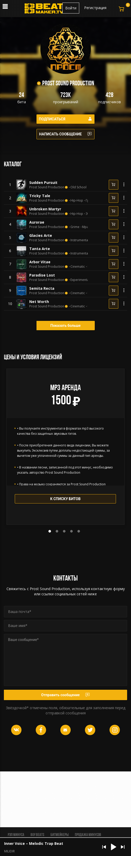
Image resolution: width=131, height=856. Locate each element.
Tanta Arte (39, 248)
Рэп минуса (16, 835)
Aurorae (36, 222)
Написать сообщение (65, 134)
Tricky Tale (39, 195)
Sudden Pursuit (43, 182)
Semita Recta (41, 288)
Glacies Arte (40, 235)
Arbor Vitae (39, 261)
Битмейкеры (59, 835)
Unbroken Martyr (45, 208)
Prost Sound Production (46, 187)
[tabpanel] (65, 447)
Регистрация (95, 7)
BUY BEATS (37, 835)
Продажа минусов (88, 835)
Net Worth (39, 301)
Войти (70, 7)
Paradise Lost (42, 275)
